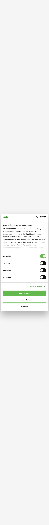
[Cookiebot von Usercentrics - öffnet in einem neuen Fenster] (36, 217)
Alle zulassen (24, 293)
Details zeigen (36, 286)
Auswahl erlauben (24, 300)
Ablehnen (24, 306)
